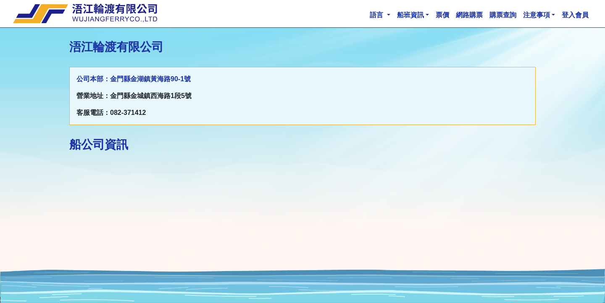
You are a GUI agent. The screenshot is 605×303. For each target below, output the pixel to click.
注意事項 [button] (536, 15)
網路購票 (469, 15)
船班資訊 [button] (410, 15)
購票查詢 (502, 15)
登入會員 (575, 15)
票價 (442, 15)
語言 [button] (377, 15)
